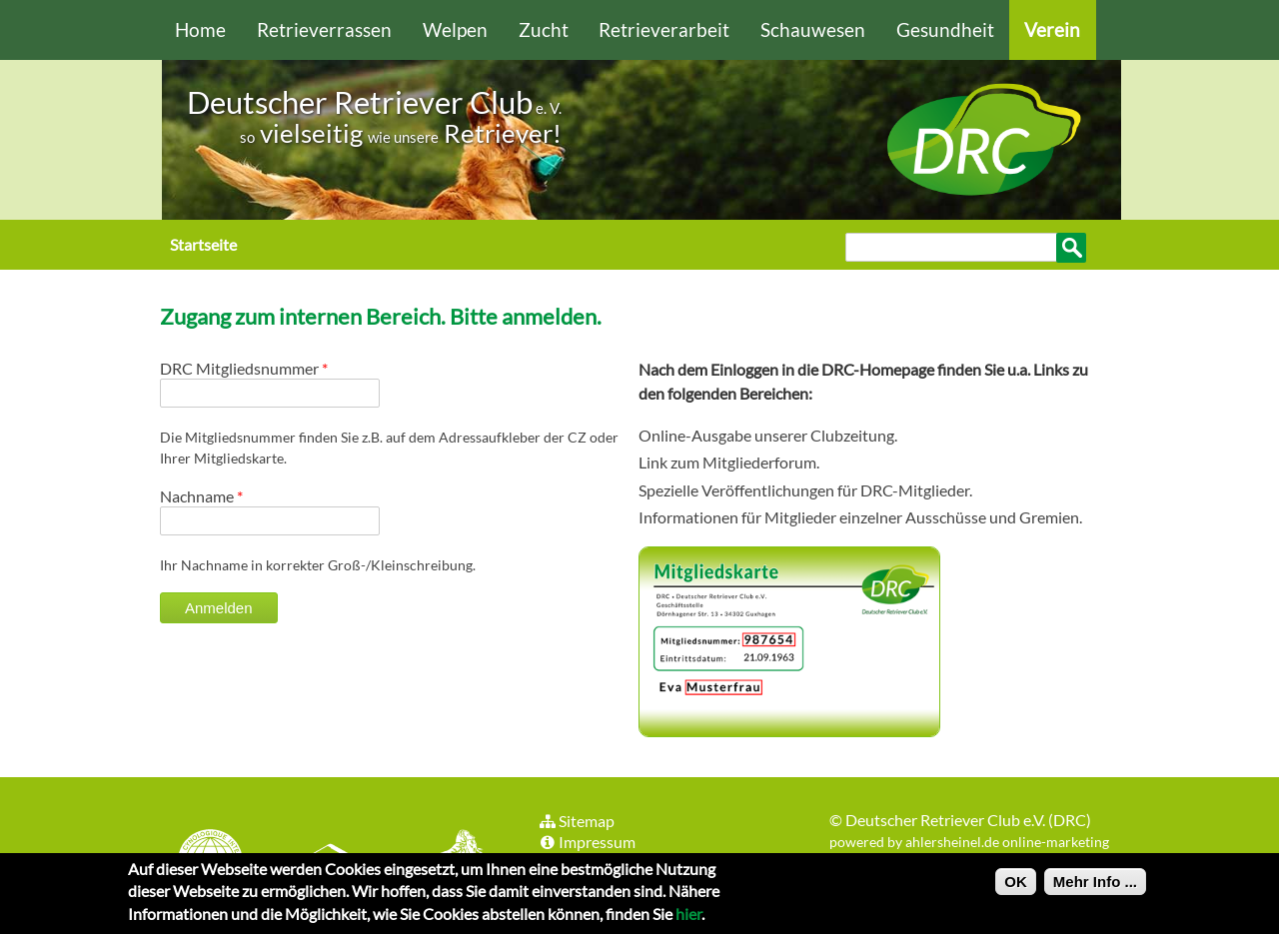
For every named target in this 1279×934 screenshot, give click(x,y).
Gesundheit (945, 29)
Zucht (544, 29)
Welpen (455, 29)
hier (688, 918)
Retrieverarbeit (664, 29)
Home (200, 29)
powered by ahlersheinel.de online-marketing (969, 841)
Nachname (201, 495)
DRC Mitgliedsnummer (244, 368)
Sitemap (576, 820)
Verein (1052, 29)
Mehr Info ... (1095, 886)
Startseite (203, 244)
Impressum (587, 841)
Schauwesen (812, 29)
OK (1015, 886)
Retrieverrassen (324, 29)
